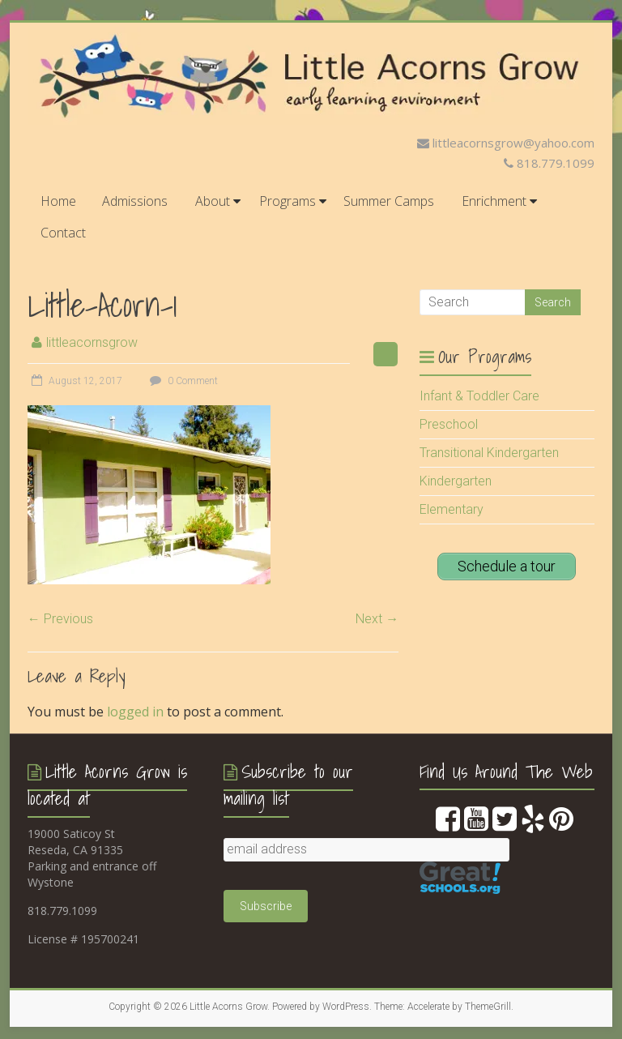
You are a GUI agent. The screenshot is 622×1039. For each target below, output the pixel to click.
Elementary (452, 509)
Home (58, 201)
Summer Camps (388, 201)
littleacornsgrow (92, 342)
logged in (135, 711)
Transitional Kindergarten (489, 452)
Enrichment (494, 201)
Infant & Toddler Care (479, 396)
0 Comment (182, 381)
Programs (287, 201)
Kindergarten (456, 481)
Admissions (135, 201)
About (212, 201)
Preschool (449, 424)
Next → (377, 618)
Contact (63, 233)
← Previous (60, 618)
